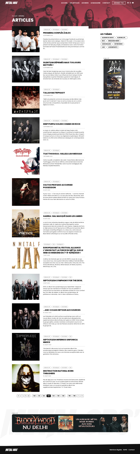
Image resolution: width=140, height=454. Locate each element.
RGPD (125, 450)
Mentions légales (116, 450)
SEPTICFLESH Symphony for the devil (62, 280)
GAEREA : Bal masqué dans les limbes (62, 216)
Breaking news (113, 41)
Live (54, 244)
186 (74, 396)
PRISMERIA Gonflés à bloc (57, 33)
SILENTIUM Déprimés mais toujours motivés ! (62, 63)
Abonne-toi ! (119, 3)
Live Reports (60, 244)
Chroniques (56, 29)
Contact (106, 3)
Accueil (64, 3)
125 (58, 396)
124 (53, 396)
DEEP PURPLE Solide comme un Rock (61, 124)
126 (63, 396)
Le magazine (95, 3)
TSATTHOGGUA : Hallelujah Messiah (62, 153)
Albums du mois (108, 37)
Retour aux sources (62, 310)
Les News (85, 3)
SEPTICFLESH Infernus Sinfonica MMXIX (60, 341)
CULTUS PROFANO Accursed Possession (58, 186)
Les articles (74, 3)
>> (82, 396)
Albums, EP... (47, 29)
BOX (103, 41)
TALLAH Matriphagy (54, 92)
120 (34, 396)
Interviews (64, 29)
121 (39, 396)
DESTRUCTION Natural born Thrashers (58, 372)
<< (18, 396)
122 (44, 396)
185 (69, 396)
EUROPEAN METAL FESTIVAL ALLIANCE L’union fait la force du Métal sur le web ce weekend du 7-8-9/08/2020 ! (63, 250)
